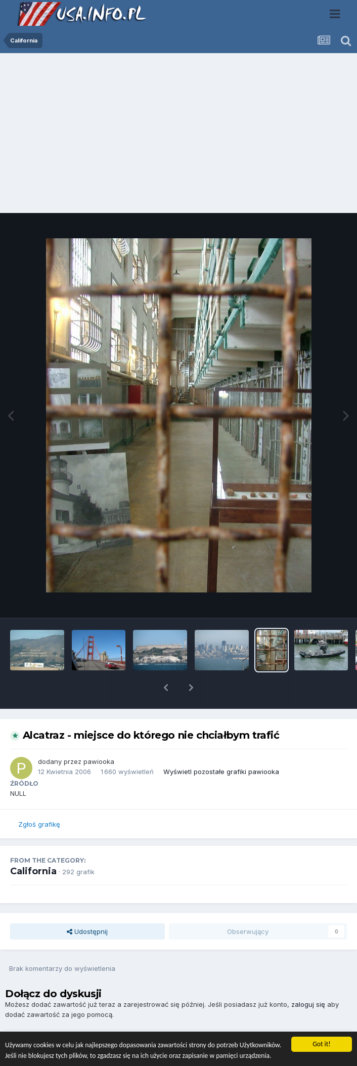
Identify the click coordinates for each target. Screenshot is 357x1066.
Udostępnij (87, 905)
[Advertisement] (178, 135)
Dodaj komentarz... (49, 1028)
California (33, 844)
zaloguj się (308, 978)
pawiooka (98, 735)
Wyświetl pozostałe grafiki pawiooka (221, 745)
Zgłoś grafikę (39, 798)
